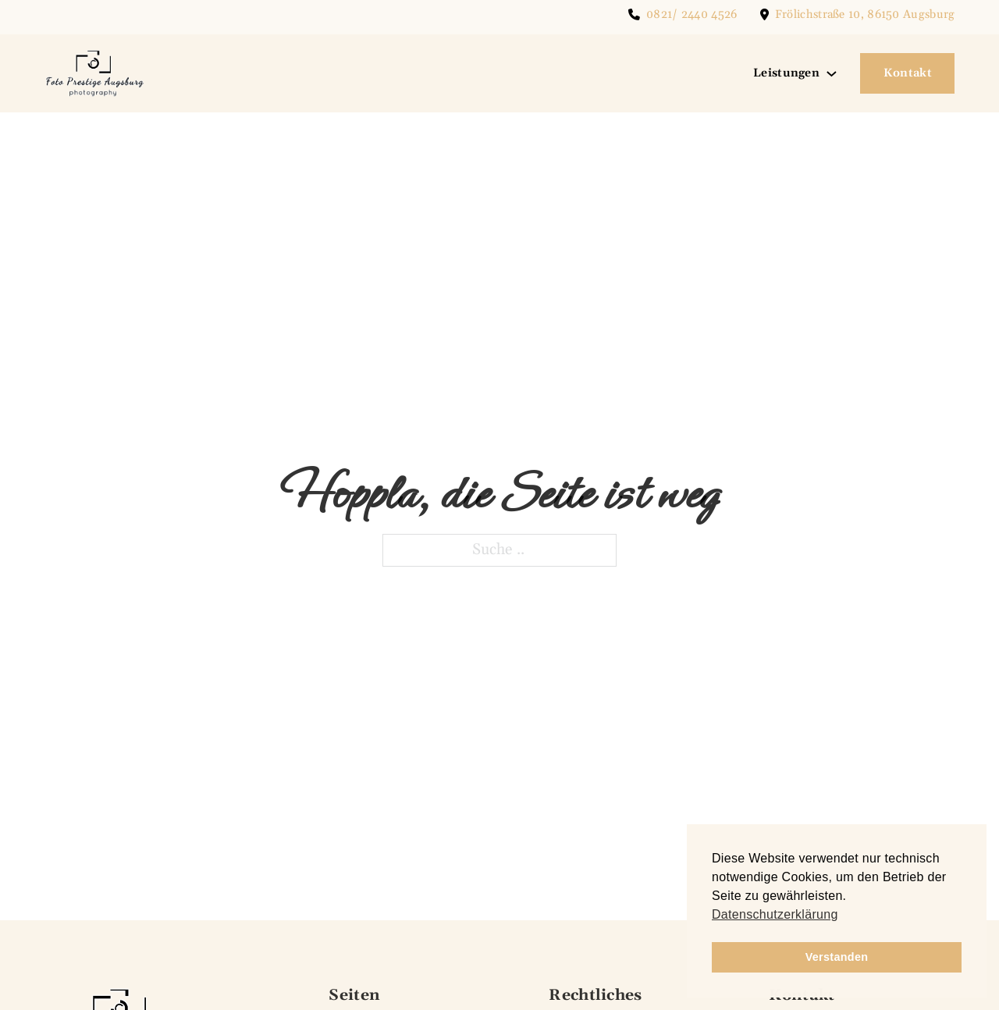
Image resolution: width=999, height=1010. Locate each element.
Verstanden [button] (837, 957)
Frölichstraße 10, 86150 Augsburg (865, 14)
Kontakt (907, 73)
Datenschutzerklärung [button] (775, 914)
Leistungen (786, 73)
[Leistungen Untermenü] (831, 74)
